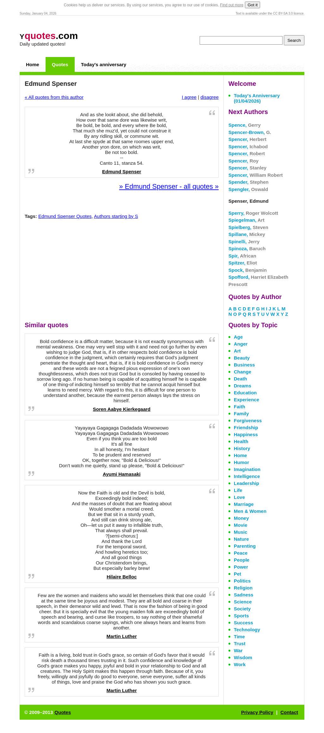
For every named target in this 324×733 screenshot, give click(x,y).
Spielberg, (248, 227)
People (241, 560)
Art (237, 351)
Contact (289, 712)
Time (239, 636)
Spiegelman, (246, 220)
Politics (242, 580)
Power (241, 567)
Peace (240, 553)
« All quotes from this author (54, 97)
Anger (240, 344)
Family (241, 413)
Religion (243, 587)
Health (241, 441)
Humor (241, 462)
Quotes (60, 64)
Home (32, 64)
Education (245, 392)
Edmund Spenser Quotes (64, 216)
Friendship (246, 427)
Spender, (248, 182)
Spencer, (247, 139)
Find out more (231, 5)
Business (244, 364)
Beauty (242, 357)
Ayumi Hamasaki (122, 474)
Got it (252, 5)
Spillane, (246, 234)
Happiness (246, 434)
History (242, 448)
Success (243, 622)
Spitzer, (242, 262)
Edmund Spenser (121, 171)
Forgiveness (248, 420)
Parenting (245, 546)
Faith (239, 406)
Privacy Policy (257, 712)
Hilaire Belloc (122, 576)
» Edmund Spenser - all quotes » (169, 186)
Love (239, 497)
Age (238, 337)
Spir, (242, 255)
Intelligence (247, 476)
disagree (209, 97)
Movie (240, 525)
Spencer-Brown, (249, 132)
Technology (247, 629)
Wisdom (243, 657)
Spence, (244, 125)
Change (242, 371)
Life (238, 490)
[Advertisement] (122, 271)
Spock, (247, 270)
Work (240, 664)
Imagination (247, 469)
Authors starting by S (116, 216)
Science (243, 601)
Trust (240, 643)
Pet (237, 574)
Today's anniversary (103, 64)
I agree (189, 97)
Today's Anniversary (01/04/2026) (257, 98)
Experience (246, 399)
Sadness (243, 594)
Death (240, 378)
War (238, 650)
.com (49, 35)
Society (242, 608)
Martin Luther (122, 636)
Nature (241, 539)
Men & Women (250, 511)
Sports (241, 615)
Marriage (244, 504)
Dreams (242, 385)
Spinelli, (243, 241)
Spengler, (248, 189)
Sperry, (253, 213)
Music (240, 532)
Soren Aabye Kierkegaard (121, 409)
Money (241, 518)
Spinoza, (247, 248)
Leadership (246, 483)
